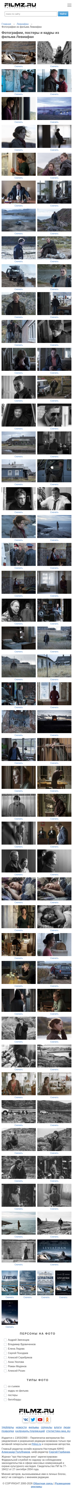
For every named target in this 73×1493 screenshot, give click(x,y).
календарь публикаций (30, 1431)
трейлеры (8, 1427)
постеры (13, 1395)
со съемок (14, 1386)
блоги (58, 1427)
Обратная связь (43, 1483)
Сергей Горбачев (59, 1452)
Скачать (19, 66)
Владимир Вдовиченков (22, 1344)
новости (21, 1427)
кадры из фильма (18, 1390)
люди (66, 1427)
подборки (8, 1431)
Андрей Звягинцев (18, 1340)
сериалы (46, 1427)
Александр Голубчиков (16, 1452)
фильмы (34, 1427)
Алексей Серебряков (20, 1357)
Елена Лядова (16, 1348)
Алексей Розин (16, 1370)
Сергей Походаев (18, 1353)
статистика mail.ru (58, 1431)
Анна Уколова (16, 1362)
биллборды (14, 1399)
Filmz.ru (36, 1444)
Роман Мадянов (17, 1366)
